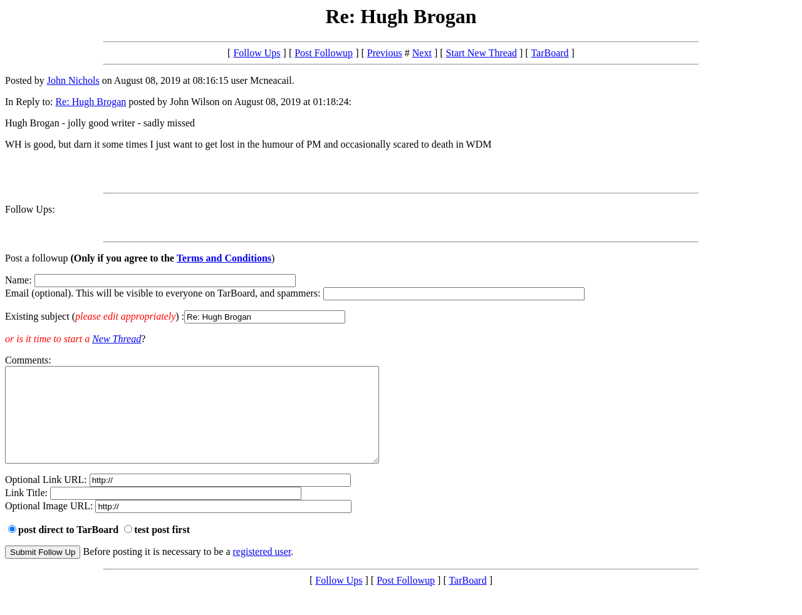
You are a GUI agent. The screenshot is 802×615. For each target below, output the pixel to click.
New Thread (116, 338)
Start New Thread (481, 53)
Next (422, 53)
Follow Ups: (30, 209)
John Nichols (73, 80)
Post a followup (36, 258)
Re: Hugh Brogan (90, 101)
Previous (384, 53)
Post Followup (323, 53)
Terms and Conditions (224, 258)
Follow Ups (256, 53)
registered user (262, 570)
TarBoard (549, 53)
